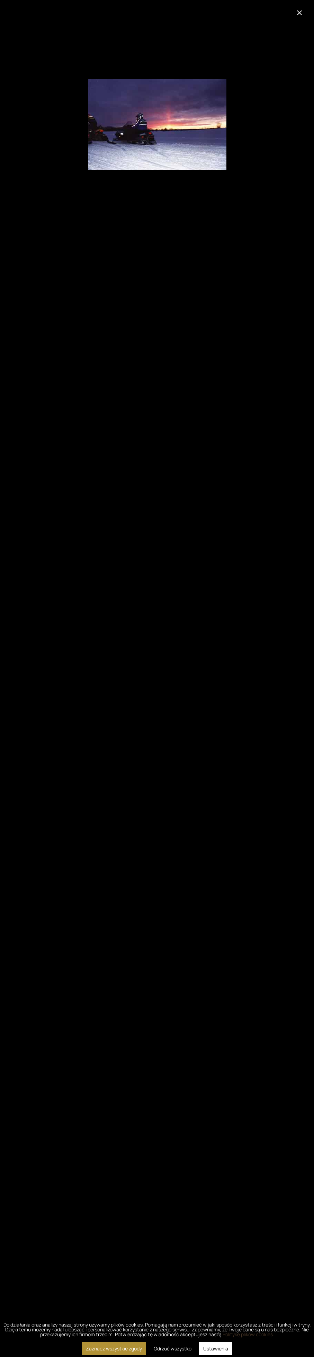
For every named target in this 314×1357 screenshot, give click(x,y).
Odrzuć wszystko (172, 1348)
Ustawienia (215, 1348)
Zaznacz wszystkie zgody (114, 1348)
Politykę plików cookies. (248, 1334)
